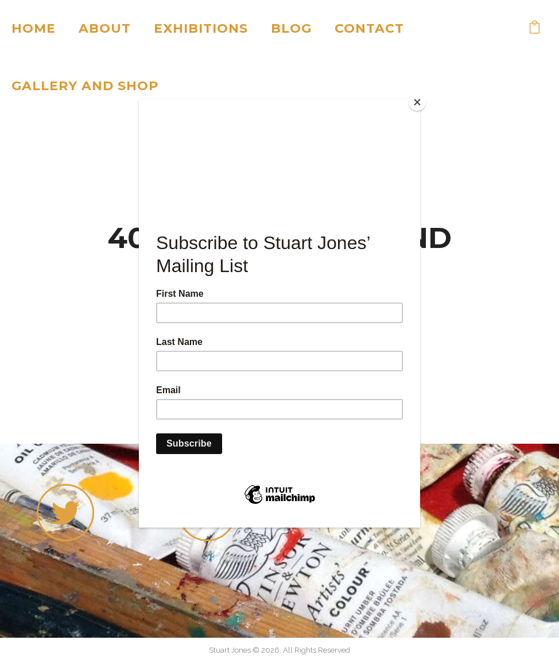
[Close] (417, 102)
